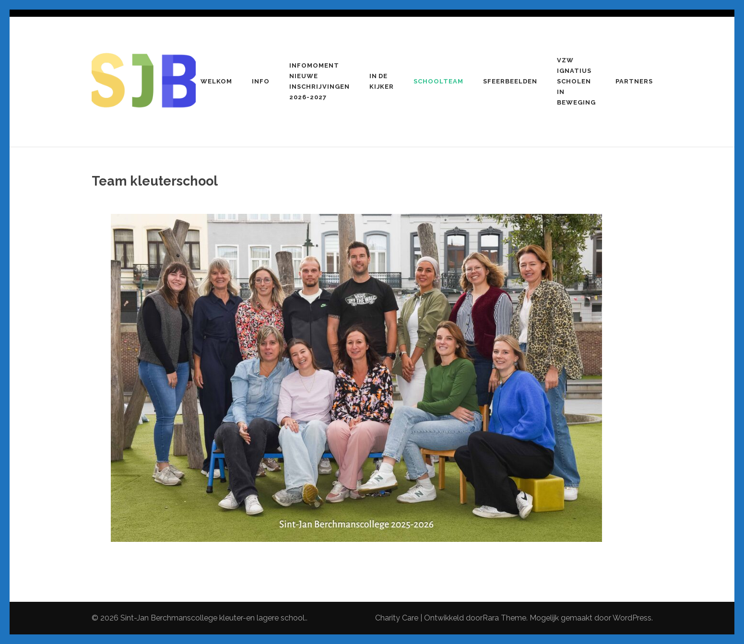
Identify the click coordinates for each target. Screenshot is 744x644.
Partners (634, 81)
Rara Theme (504, 617)
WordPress (632, 617)
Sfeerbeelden (510, 81)
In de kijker (381, 81)
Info (261, 81)
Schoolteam (438, 81)
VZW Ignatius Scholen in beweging (576, 81)
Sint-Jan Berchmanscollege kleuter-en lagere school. (213, 617)
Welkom (216, 81)
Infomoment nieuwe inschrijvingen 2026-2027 (319, 81)
